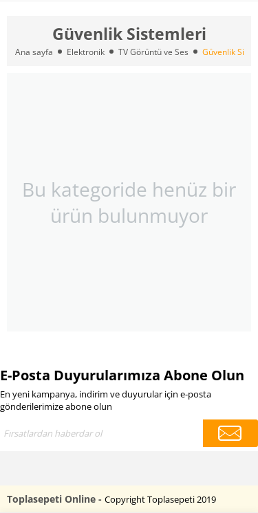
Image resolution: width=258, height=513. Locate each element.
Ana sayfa (34, 52)
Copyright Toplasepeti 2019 (160, 499)
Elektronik (86, 52)
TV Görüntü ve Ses (153, 52)
